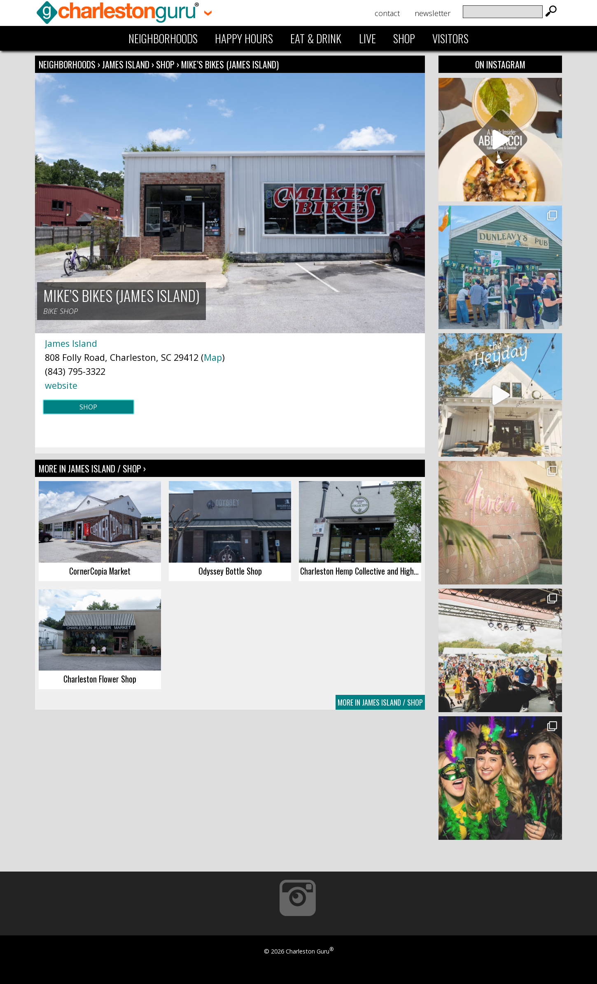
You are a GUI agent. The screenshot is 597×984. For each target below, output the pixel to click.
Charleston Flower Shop (99, 679)
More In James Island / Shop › (92, 468)
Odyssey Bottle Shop (230, 571)
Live (367, 38)
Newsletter (432, 13)
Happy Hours (244, 38)
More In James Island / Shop (380, 702)
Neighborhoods (163, 38)
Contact (387, 13)
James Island (127, 64)
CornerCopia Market (100, 571)
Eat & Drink (315, 38)
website (61, 385)
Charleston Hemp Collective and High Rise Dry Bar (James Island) (360, 571)
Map (213, 357)
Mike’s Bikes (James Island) (230, 64)
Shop (404, 38)
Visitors (450, 38)
